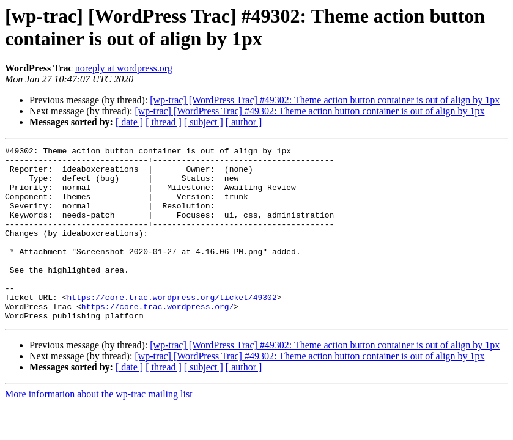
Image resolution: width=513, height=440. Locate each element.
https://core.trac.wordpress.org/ (157, 339)
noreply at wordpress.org (123, 68)
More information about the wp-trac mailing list (99, 429)
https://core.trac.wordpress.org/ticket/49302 (171, 328)
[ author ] (244, 122)
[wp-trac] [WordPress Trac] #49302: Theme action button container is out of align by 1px (325, 100)
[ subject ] (203, 122)
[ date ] (129, 122)
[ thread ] (164, 122)
